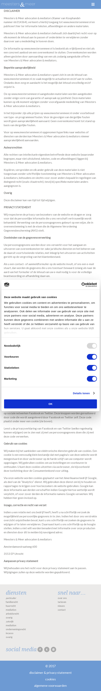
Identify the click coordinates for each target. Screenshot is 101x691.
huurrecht (11, 605)
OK (51, 403)
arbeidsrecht (12, 613)
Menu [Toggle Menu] (93, 4)
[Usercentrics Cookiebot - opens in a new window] (81, 284)
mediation (11, 609)
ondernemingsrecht (16, 629)
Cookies (50, 679)
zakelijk (9, 621)
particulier (11, 598)
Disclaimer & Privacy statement (50, 673)
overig (9, 617)
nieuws (61, 605)
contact (62, 609)
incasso (9, 633)
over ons (62, 598)
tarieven (62, 602)
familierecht (12, 602)
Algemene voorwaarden (50, 685)
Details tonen (81, 393)
